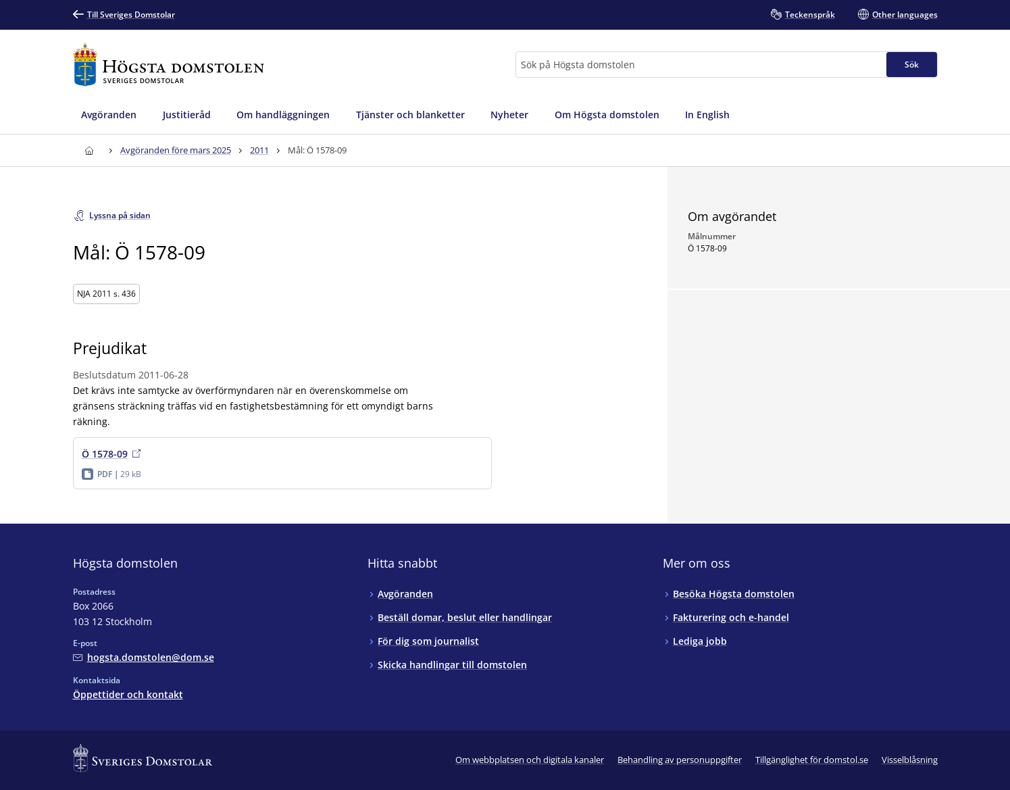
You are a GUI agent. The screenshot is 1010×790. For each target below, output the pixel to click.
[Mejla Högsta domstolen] (143, 657)
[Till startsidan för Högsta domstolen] (169, 65)
